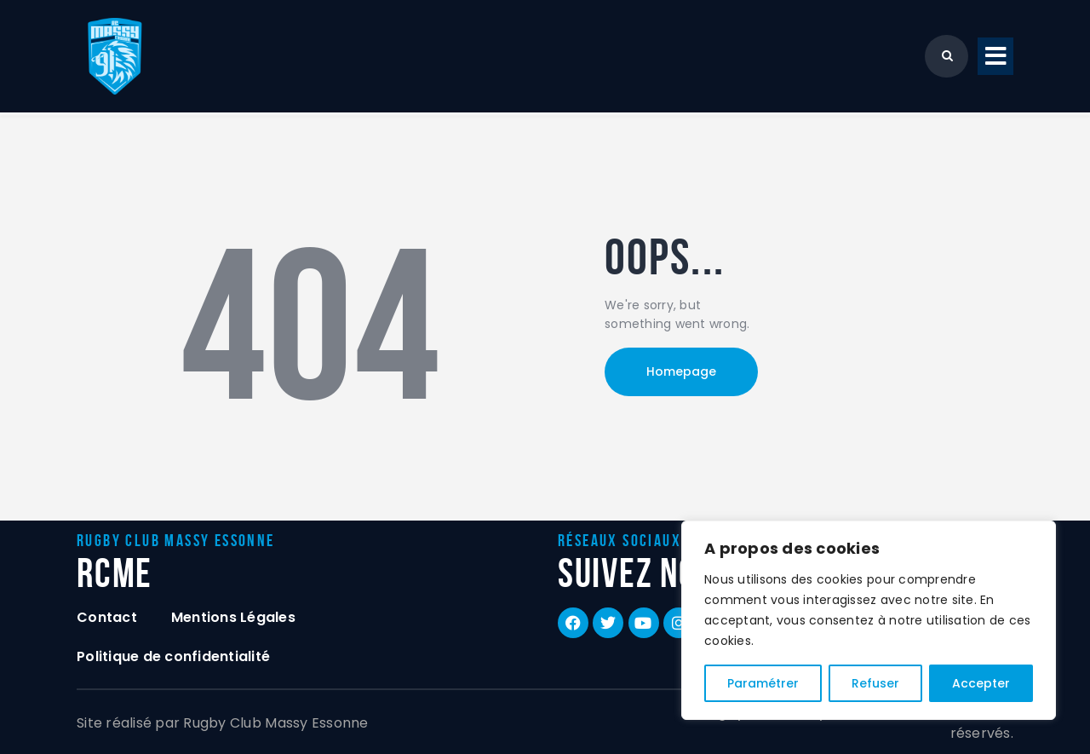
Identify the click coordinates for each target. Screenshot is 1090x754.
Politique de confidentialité (173, 656)
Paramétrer (763, 683)
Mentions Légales (233, 617)
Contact (107, 617)
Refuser (875, 683)
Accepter (981, 683)
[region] (868, 620)
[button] (995, 56)
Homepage (681, 371)
